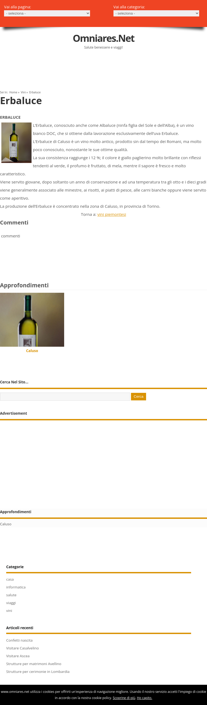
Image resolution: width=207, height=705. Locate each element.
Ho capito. (144, 698)
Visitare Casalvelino (22, 648)
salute (11, 594)
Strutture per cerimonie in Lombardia (38, 671)
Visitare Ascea (18, 655)
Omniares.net (103, 38)
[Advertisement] (63, 72)
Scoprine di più (124, 698)
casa (10, 579)
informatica (16, 587)
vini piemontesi (111, 214)
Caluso (32, 350)
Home (13, 92)
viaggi (11, 602)
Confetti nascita (19, 640)
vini (23, 92)
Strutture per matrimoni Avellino (33, 663)
